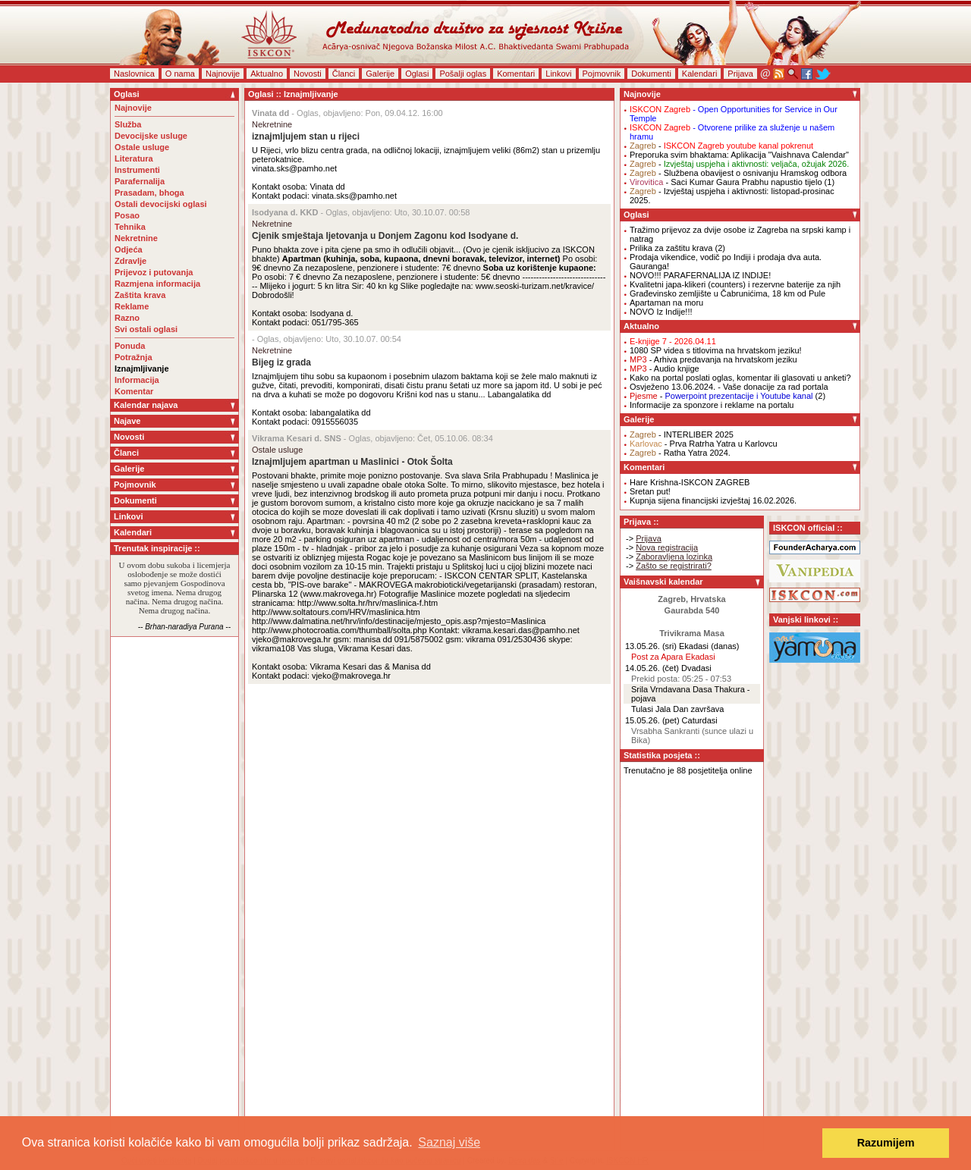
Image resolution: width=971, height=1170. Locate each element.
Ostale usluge (142, 147)
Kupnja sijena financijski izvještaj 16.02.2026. (713, 500)
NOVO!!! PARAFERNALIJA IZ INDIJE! (700, 275)
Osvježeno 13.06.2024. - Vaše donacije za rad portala (729, 386)
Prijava (740, 73)
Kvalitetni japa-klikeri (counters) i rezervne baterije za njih (735, 284)
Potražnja (133, 357)
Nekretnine (136, 238)
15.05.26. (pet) (652, 720)
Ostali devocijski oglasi (161, 204)
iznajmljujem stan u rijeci (306, 136)
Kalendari (699, 73)
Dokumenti (651, 73)
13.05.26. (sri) (651, 646)
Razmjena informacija (157, 283)
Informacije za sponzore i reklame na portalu (711, 404)
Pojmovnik (602, 73)
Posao (127, 215)
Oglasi (417, 73)
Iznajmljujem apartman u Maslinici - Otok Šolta (352, 461)
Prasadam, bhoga (149, 192)
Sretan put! (650, 491)
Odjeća (129, 249)
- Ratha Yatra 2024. (680, 452)
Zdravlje (130, 260)
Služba (128, 124)
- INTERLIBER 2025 (682, 434)
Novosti (308, 73)
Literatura (134, 158)
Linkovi (558, 73)
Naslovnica (134, 73)
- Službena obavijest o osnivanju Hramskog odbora (738, 172)
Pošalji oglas (462, 73)
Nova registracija (667, 547)
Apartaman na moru (666, 302)
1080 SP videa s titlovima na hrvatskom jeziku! (716, 350)
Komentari (516, 73)
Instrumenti (137, 169)
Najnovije (223, 73)
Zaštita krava (140, 295)
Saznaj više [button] (449, 1142)
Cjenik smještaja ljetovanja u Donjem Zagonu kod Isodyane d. (385, 236)
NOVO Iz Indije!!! (661, 311)
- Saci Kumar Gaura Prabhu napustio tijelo (726, 182)
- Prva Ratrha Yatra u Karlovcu (704, 443)
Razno (127, 317)
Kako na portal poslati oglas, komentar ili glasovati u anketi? (740, 377)
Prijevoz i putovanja (154, 272)
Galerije (380, 73)
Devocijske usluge (151, 135)
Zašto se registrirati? (674, 565)
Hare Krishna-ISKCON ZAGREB (689, 482)
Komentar (134, 391)
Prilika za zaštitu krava (671, 248)
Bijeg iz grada (281, 362)
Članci (344, 73)
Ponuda (130, 345)
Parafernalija (140, 181)
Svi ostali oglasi (146, 329)
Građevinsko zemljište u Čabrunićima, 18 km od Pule (727, 293)
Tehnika (130, 226)
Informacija (137, 379)
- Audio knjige (664, 368)
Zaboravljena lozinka (674, 556)
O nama (180, 73)
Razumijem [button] (886, 1143)
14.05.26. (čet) (652, 668)
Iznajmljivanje (142, 368)
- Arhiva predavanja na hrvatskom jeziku (713, 359)
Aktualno (266, 73)
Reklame (132, 306)
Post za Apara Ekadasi (673, 656)
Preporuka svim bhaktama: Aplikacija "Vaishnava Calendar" (739, 154)
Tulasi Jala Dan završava (677, 709)
